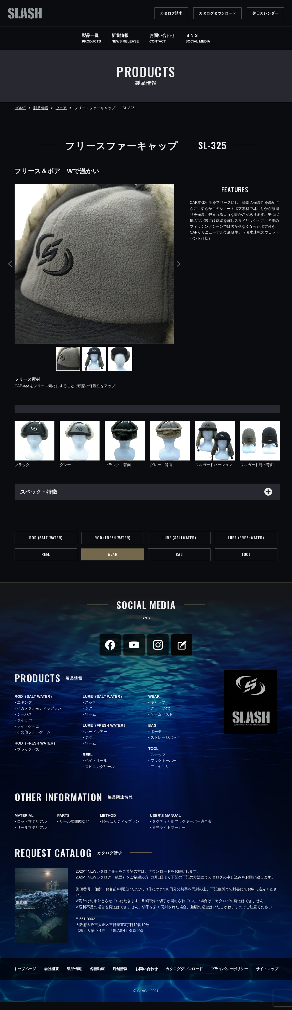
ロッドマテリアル (32, 829)
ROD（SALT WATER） (34, 704)
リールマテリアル (32, 835)
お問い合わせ (146, 977)
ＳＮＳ (198, 38)
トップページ (25, 977)
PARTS (63, 824)
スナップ (158, 763)
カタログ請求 (171, 13)
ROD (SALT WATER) (46, 541)
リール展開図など (74, 829)
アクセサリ (160, 774)
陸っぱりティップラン (120, 829)
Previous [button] (10, 263)
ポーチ (156, 739)
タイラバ (24, 728)
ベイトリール (96, 769)
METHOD (108, 824)
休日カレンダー (265, 13)
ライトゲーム (28, 734)
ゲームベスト (162, 722)
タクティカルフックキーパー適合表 (182, 829)
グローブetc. (161, 716)
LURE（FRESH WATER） (105, 734)
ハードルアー (96, 739)
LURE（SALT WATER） (103, 704)
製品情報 (74, 977)
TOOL (246, 560)
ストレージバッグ (165, 745)
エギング (24, 710)
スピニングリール (100, 774)
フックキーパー (164, 769)
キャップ (158, 710)
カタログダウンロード (217, 13)
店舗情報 (120, 977)
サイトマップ (267, 977)
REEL (46, 560)
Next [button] (179, 263)
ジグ (88, 716)
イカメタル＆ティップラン (39, 716)
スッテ (90, 710)
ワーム (90, 722)
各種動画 (97, 977)
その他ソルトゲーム (33, 740)
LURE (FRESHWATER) (246, 541)
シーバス (24, 722)
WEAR (113, 560)
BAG (179, 560)
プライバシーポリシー (229, 977)
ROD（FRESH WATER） (36, 751)
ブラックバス (28, 757)
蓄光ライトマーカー (169, 835)
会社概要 (51, 977)
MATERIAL (24, 824)
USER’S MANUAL (165, 824)
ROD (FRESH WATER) (112, 541)
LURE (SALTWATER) (179, 541)
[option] (94, 264)
